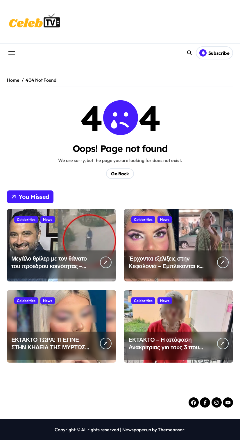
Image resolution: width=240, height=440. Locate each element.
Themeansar (171, 429)
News (47, 219)
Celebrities (26, 219)
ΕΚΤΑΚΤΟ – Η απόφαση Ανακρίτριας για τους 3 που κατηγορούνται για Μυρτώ (163, 347)
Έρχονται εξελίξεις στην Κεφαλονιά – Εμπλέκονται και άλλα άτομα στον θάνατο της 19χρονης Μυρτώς (166, 270)
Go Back (120, 174)
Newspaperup (136, 429)
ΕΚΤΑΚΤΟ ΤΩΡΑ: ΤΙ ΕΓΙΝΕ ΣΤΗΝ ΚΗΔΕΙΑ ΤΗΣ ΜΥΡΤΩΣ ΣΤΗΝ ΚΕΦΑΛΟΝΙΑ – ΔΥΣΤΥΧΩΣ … (48, 351)
